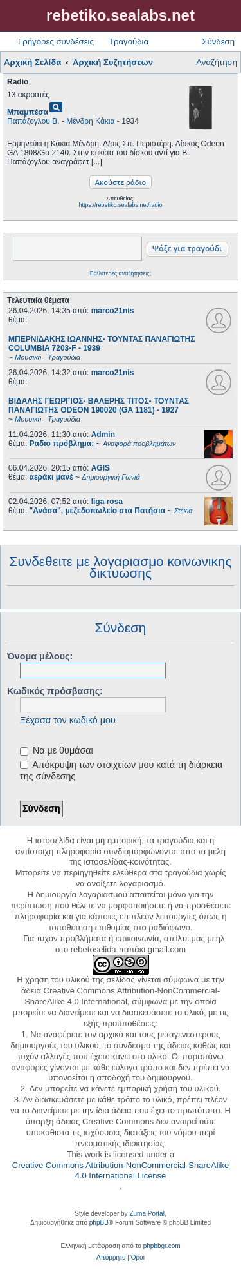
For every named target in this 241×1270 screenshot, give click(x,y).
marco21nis (112, 310)
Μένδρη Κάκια (90, 121)
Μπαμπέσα (27, 112)
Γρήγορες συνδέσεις (56, 41)
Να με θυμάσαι (56, 750)
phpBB (99, 1222)
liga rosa (107, 501)
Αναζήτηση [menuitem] (216, 62)
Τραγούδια (128, 41)
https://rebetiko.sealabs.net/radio (120, 205)
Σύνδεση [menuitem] (218, 41)
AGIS (100, 468)
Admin (103, 434)
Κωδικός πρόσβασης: (55, 691)
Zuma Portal (146, 1213)
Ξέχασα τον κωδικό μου (68, 720)
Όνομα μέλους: (40, 656)
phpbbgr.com (162, 1245)
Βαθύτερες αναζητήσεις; (120, 273)
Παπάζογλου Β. (33, 121)
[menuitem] (110, 1258)
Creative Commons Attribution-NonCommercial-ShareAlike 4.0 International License (120, 1170)
